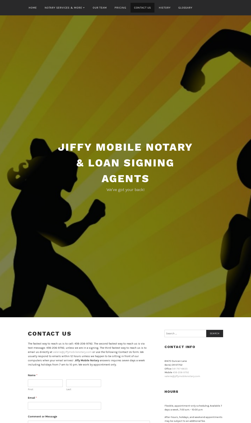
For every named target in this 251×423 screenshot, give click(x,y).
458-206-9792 (181, 372)
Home (33, 7)
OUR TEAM (100, 7)
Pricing (120, 7)
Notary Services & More (63, 7)
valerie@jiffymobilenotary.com (72, 352)
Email (32, 397)
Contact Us (142, 7)
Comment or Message (42, 416)
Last (68, 389)
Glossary (185, 7)
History (165, 7)
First (30, 389)
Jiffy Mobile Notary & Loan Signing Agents (125, 163)
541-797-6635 (180, 368)
